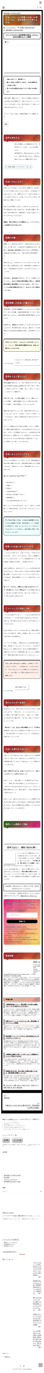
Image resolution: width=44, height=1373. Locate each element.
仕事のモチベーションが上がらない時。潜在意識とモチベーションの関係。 (22, 1022)
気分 (14, 1087)
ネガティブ (16, 385)
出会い (19, 1085)
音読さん (7, 1356)
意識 (8, 1087)
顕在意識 (10, 250)
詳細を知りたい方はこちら (28, 895)
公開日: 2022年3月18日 (27, 27)
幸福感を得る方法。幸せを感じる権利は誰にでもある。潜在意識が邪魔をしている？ (21, 1072)
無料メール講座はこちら (10, 1119)
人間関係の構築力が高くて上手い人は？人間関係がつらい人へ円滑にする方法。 (22, 1055)
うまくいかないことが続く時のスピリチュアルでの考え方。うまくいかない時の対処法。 (37, 1269)
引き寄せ (15, 88)
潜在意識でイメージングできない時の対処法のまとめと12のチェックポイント (22, 1037)
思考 (5, 244)
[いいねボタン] (5, 42)
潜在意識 (17, 250)
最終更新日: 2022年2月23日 (14, 30)
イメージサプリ (11, 27)
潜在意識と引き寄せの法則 (12, 13)
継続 (23, 398)
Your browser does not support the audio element (18, 167)
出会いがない (26, 1085)
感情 (9, 382)
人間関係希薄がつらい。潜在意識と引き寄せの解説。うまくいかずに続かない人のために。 (22, 1005)
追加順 (6, 1140)
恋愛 (5, 1087)
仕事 (14, 1085)
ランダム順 (17, 1140)
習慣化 (14, 324)
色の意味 (6, 1177)
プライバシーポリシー (11, 1179)
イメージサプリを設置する (10, 1239)
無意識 (20, 309)
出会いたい (34, 1085)
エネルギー (22, 342)
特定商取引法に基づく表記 (12, 1181)
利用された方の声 (8, 1212)
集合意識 (15, 278)
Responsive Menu (40, 3)
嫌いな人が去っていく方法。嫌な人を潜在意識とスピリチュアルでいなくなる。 (37, 1304)
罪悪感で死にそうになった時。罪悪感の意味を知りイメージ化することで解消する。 (37, 1287)
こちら (29, 1144)
